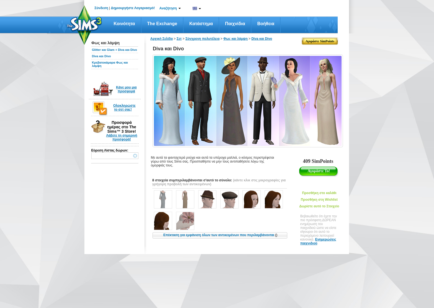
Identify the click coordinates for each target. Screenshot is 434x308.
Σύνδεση (101, 8)
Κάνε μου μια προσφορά (126, 89)
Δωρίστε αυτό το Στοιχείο (319, 206)
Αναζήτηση (168, 8)
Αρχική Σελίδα (161, 39)
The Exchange (162, 23)
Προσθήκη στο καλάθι (319, 193)
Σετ (179, 39)
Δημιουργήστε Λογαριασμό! (133, 8)
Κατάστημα (201, 23)
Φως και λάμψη (235, 39)
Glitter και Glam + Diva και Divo (114, 49)
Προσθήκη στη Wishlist (319, 200)
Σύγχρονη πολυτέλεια (202, 39)
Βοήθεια (265, 23)
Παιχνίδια (235, 23)
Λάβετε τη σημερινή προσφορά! (121, 137)
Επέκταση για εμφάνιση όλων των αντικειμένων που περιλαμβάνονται (220, 235)
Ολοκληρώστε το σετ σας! (124, 107)
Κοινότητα (124, 23)
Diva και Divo (101, 56)
